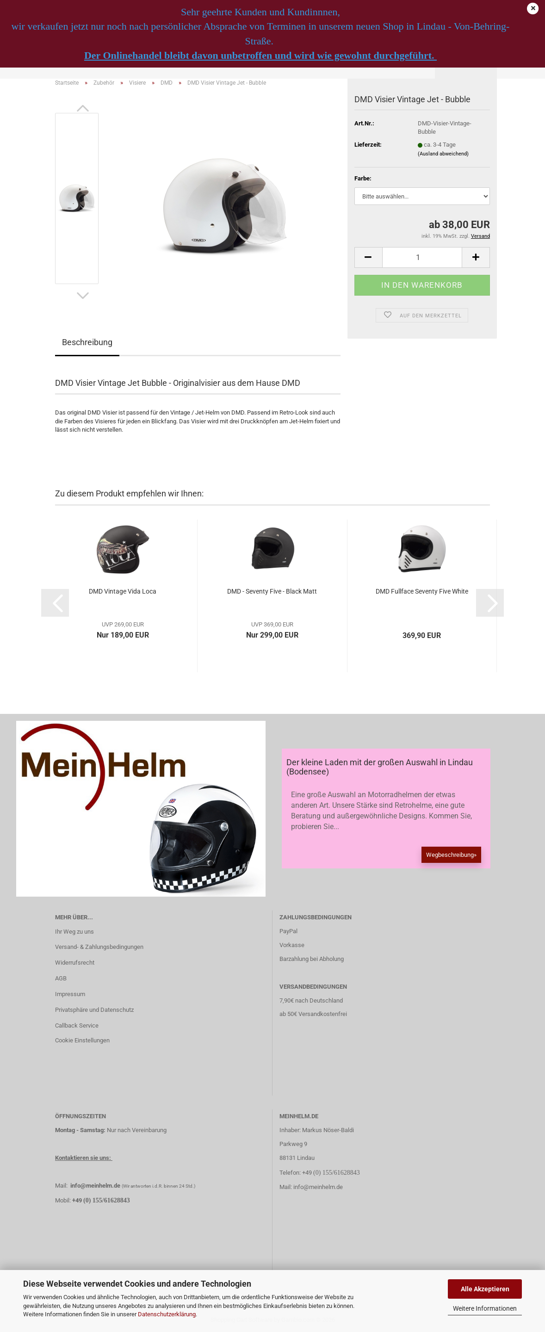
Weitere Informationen (485, 1308)
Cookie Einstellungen (82, 1040)
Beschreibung (87, 342)
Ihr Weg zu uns (74, 931)
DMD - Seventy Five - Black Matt (272, 591)
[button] (83, 108)
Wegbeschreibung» (451, 854)
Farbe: (363, 178)
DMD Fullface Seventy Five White (422, 591)
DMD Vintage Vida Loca (122, 591)
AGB (61, 978)
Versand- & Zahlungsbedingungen (99, 946)
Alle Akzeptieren (485, 1289)
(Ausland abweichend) (443, 154)
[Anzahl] (422, 257)
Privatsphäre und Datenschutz (94, 1009)
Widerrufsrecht (74, 962)
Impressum (70, 994)
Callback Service (77, 1025)
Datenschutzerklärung (167, 1314)
